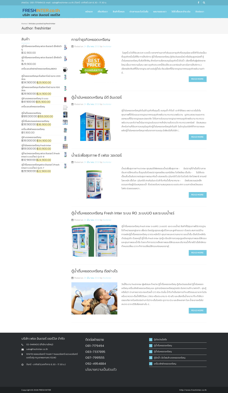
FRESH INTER (45, 389)
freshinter (107, 46)
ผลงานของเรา (159, 11)
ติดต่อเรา (199, 11)
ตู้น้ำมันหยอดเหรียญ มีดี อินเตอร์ (96, 97)
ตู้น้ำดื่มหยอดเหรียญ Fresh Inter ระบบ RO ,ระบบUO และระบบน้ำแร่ (122, 213)
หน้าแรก (89, 11)
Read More (197, 79)
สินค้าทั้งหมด (118, 11)
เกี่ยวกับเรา (103, 11)
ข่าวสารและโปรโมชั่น (139, 11)
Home (24, 23)
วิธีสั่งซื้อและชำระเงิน (180, 11)
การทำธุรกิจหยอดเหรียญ (90, 39)
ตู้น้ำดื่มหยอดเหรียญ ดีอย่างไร (94, 271)
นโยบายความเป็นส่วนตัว (101, 369)
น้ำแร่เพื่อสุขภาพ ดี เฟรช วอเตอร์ (96, 155)
